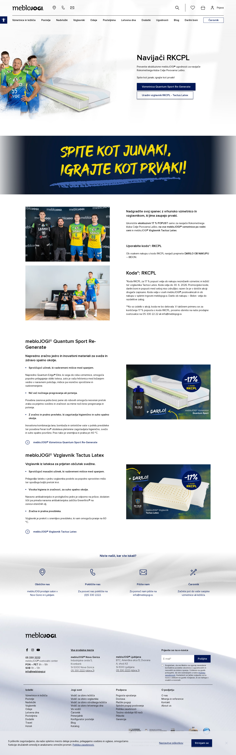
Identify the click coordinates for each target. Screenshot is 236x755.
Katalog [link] (75, 726)
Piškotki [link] (120, 715)
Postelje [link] (29, 698)
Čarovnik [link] (75, 712)
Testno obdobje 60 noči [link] (129, 712)
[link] (166, 86)
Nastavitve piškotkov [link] (171, 743)
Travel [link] (28, 722)
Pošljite (202, 658)
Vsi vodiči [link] (76, 709)
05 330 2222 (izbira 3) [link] (128, 670)
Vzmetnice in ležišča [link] (36, 695)
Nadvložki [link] (30, 702)
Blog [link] (73, 722)
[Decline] (226, 743)
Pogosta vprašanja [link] (126, 695)
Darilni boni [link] (191, 20)
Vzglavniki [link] (30, 705)
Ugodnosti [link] (162, 20)
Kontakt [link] (165, 702)
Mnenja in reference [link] (172, 698)
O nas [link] (164, 695)
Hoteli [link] (28, 726)
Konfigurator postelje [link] (82, 719)
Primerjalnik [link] (77, 715)
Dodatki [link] (29, 719)
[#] (177, 8)
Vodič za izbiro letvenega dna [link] (87, 705)
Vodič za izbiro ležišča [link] (83, 695)
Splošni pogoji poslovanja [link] (130, 705)
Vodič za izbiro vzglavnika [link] (84, 698)
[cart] (203, 8)
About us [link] (166, 705)
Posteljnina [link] (31, 715)
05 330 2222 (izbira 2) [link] (82, 670)
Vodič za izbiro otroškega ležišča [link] (89, 702)
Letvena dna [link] (32, 712)
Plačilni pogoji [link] (123, 702)
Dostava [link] (120, 698)
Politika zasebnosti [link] (126, 709)
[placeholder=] (186, 659)
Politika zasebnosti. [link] (83, 744)
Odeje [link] (28, 709)
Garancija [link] (121, 719)
